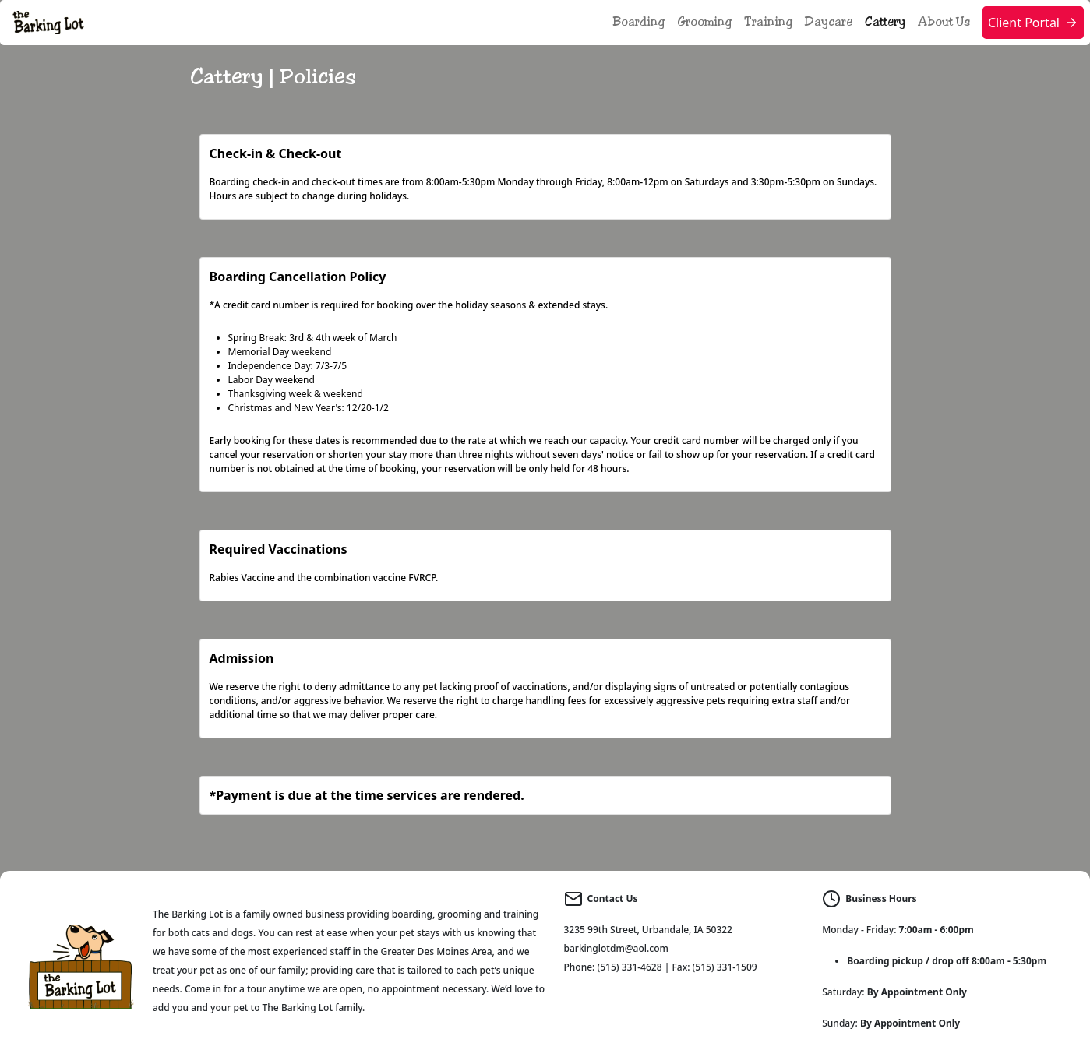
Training (768, 22)
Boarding (638, 22)
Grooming (704, 22)
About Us (944, 22)
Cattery (885, 22)
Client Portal (1033, 22)
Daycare (828, 22)
